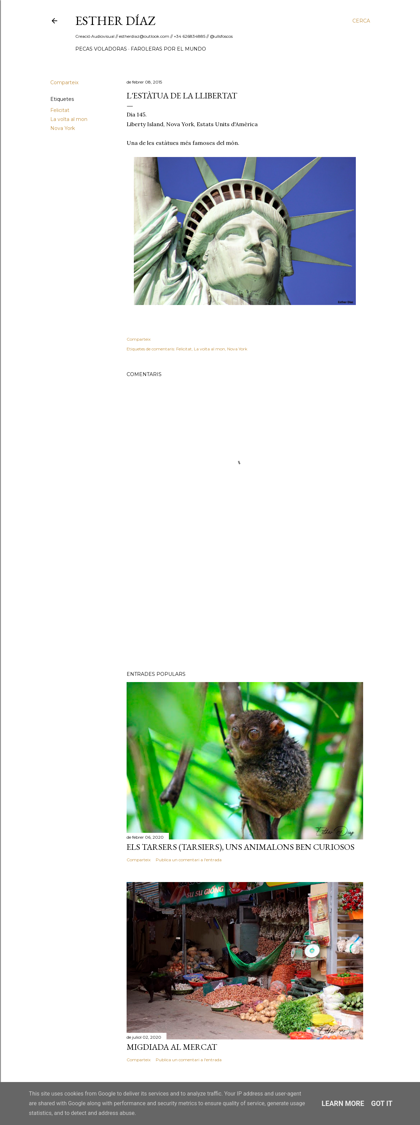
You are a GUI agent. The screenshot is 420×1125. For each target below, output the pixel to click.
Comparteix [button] (64, 82)
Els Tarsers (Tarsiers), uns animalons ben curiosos (240, 846)
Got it (382, 1103)
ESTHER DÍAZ (115, 20)
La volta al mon (68, 119)
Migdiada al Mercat (172, 1046)
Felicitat (59, 110)
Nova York (62, 128)
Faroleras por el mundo (168, 49)
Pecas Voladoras (101, 49)
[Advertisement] (245, 605)
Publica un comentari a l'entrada (189, 859)
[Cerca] (361, 20)
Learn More (343, 1103)
